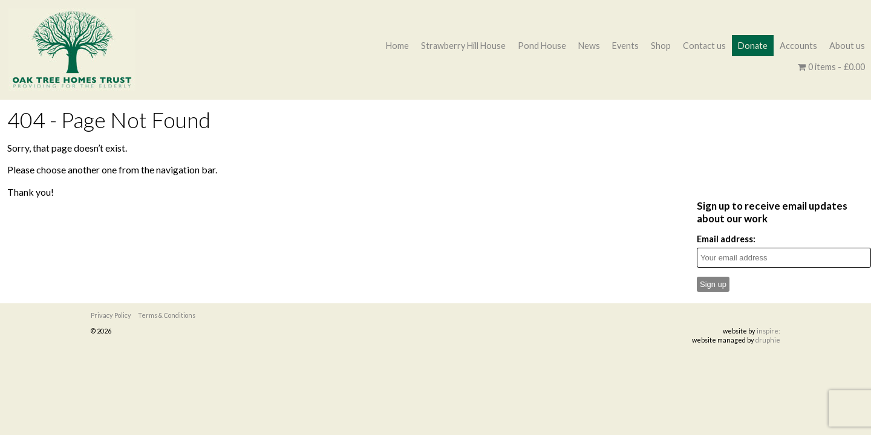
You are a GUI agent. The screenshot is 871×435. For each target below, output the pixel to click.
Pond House (542, 45)
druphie (767, 340)
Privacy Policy (111, 315)
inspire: (768, 331)
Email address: (726, 239)
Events (625, 45)
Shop (661, 45)
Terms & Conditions (166, 315)
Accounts (798, 45)
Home (397, 45)
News (589, 45)
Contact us (704, 45)
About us (847, 45)
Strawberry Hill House (463, 45)
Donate (753, 45)
